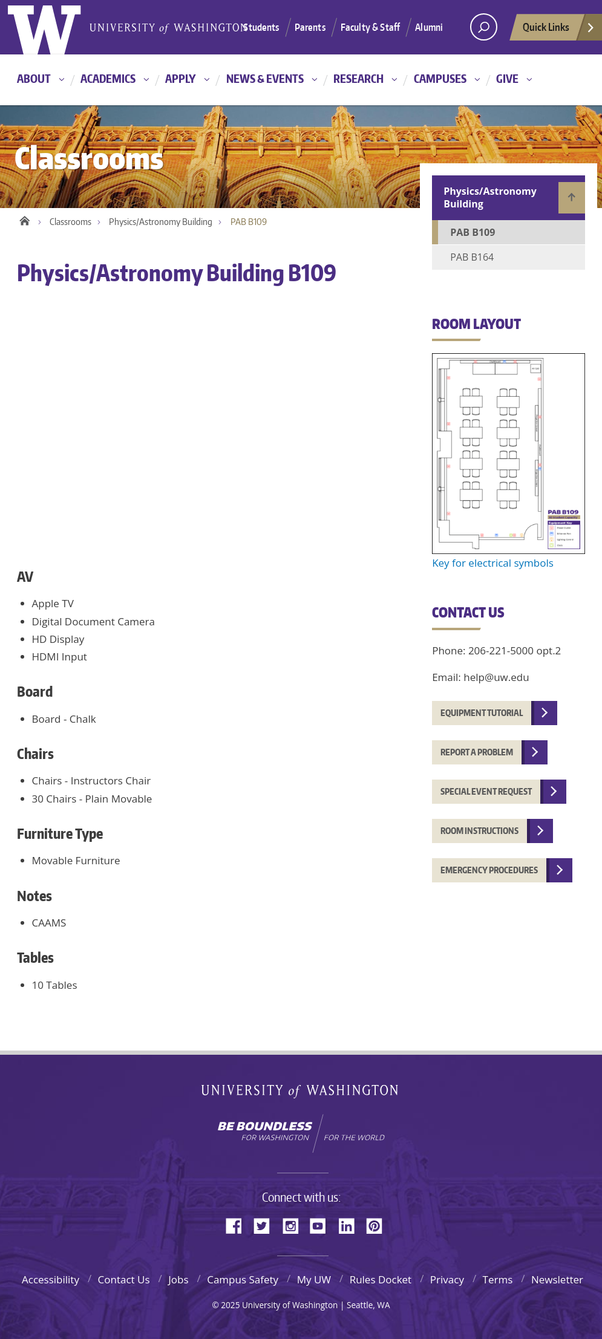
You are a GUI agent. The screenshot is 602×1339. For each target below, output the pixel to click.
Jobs (178, 1279)
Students (261, 27)
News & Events (265, 78)
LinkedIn (351, 1225)
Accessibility (50, 1279)
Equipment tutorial (481, 713)
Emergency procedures (489, 870)
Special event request (486, 791)
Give (507, 78)
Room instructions (479, 831)
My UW (314, 1279)
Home (24, 219)
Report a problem (476, 752)
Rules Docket (381, 1279)
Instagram (294, 1225)
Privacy (447, 1279)
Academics (108, 78)
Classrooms (70, 221)
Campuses (440, 78)
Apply (180, 78)
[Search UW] (483, 27)
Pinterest (378, 1225)
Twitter (266, 1225)
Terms (498, 1279)
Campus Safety (242, 1279)
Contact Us (124, 1279)
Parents (310, 27)
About (34, 78)
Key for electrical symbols (493, 563)
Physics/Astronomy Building (160, 221)
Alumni (429, 27)
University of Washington (301, 1094)
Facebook (238, 1225)
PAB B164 (472, 257)
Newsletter (557, 1279)
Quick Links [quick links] (559, 30)
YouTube (322, 1225)
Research (358, 78)
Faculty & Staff (370, 27)
